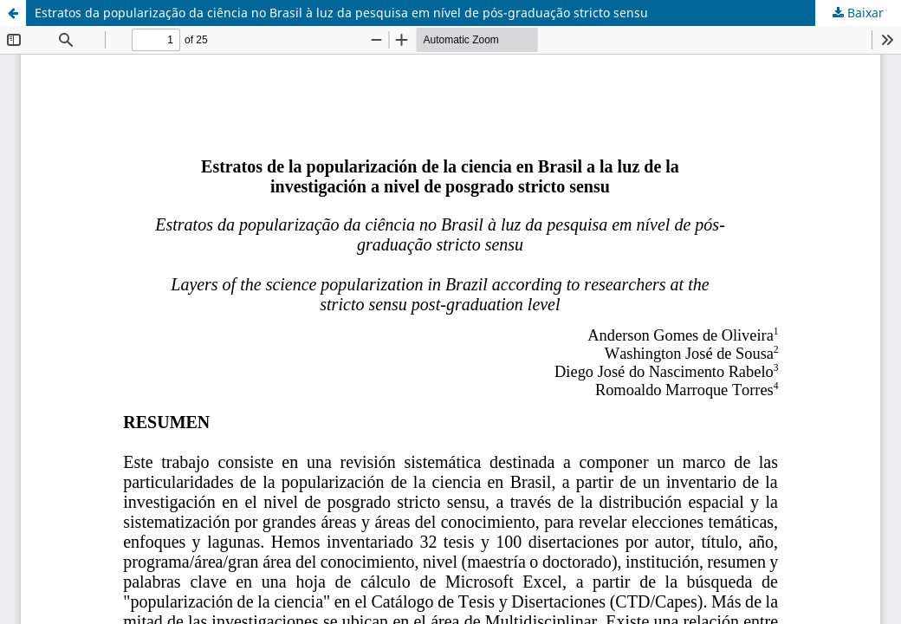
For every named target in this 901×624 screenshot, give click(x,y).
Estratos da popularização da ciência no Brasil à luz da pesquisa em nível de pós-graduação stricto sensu (341, 12)
